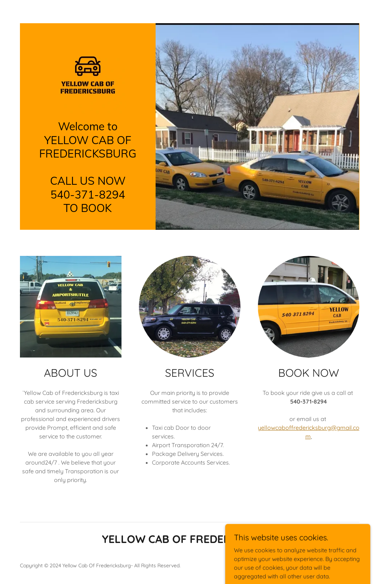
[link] (88, 75)
